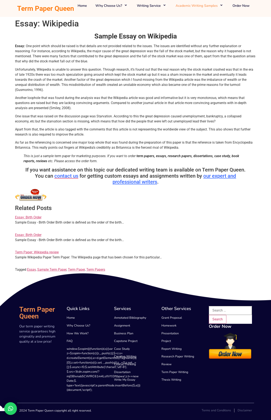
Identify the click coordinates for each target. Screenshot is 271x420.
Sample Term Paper (51, 270)
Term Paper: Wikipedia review (37, 252)
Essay (31, 270)
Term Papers (95, 270)
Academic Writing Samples (200, 6)
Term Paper (76, 270)
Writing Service (152, 6)
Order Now (241, 6)
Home (82, 6)
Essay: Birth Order (28, 217)
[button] (10, 408)
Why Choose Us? (111, 6)
